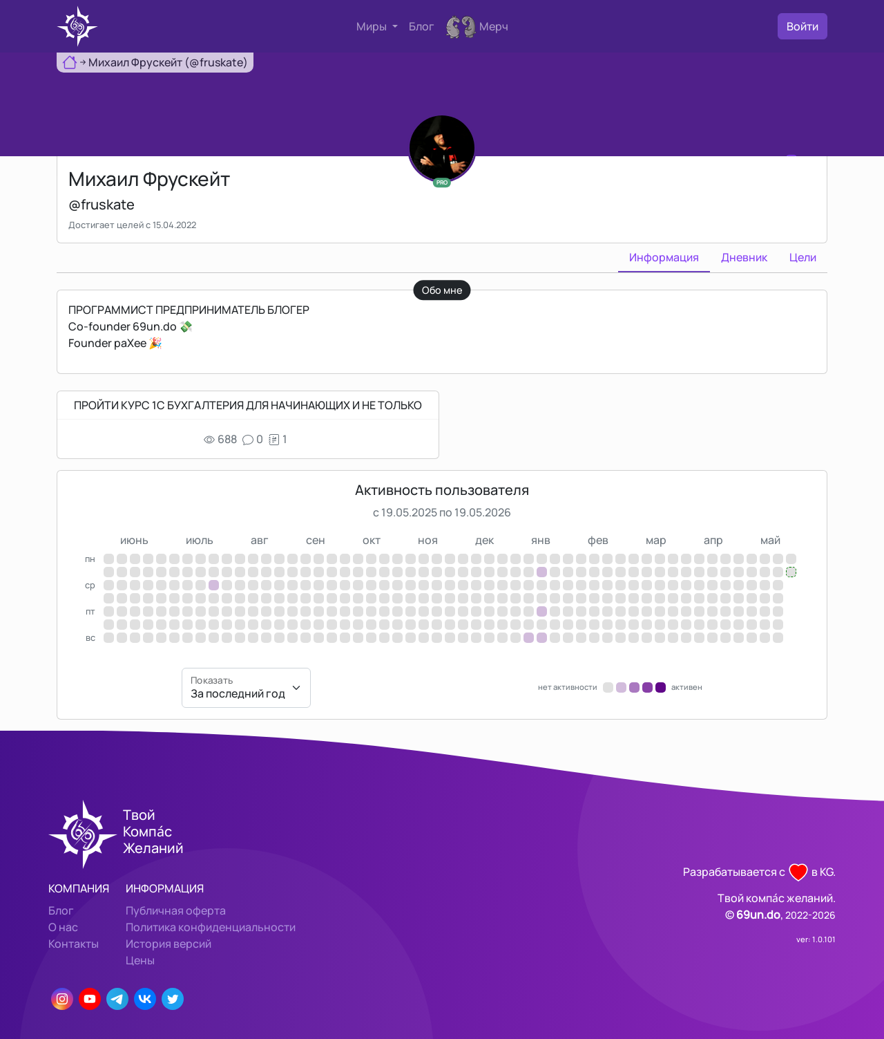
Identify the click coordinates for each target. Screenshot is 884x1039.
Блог (421, 26)
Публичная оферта (176, 910)
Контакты (73, 943)
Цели (802, 257)
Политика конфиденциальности (211, 927)
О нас (63, 927)
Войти (802, 26)
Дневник (744, 257)
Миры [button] (372, 26)
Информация (664, 257)
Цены (140, 960)
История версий (168, 943)
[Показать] (246, 688)
